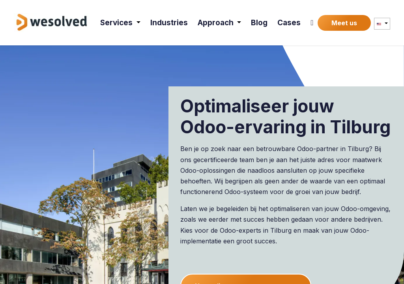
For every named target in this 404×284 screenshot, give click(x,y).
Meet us (344, 23)
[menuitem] (120, 22)
